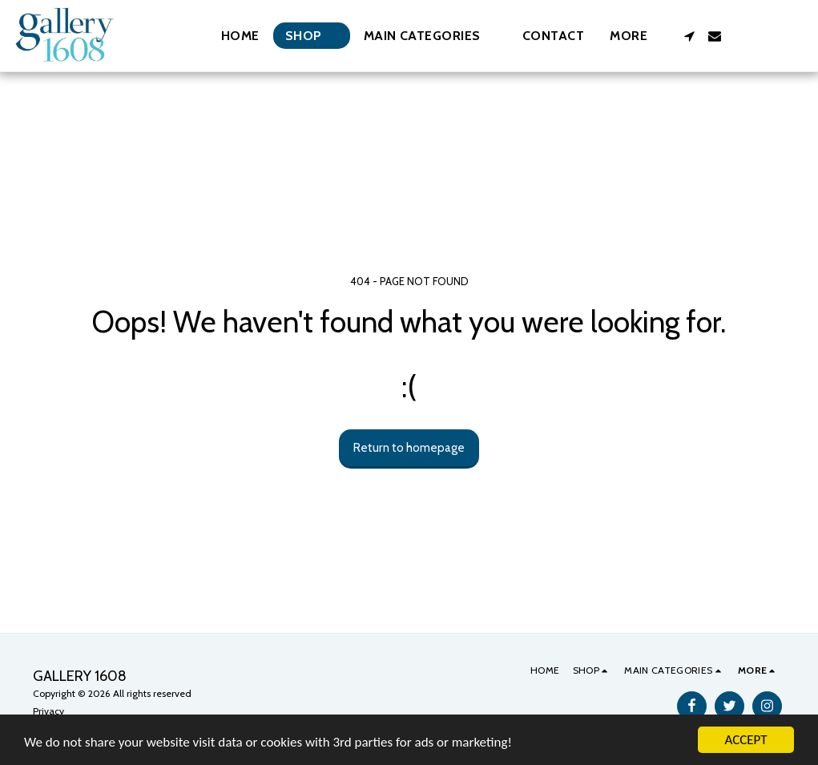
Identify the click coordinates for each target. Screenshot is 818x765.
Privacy (48, 711)
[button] (430, 35)
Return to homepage (409, 447)
